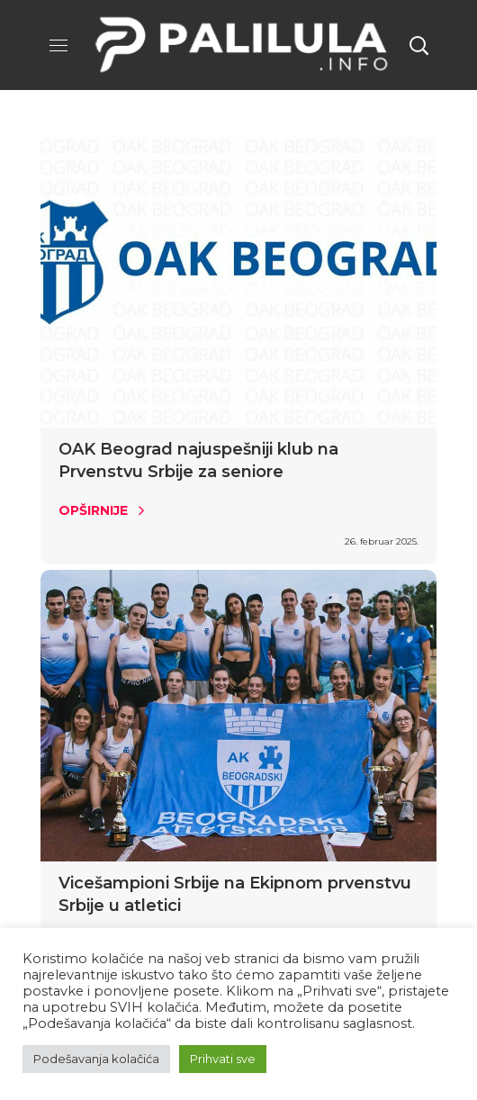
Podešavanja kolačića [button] (96, 1058)
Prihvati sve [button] (223, 1058)
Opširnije (93, 510)
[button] (419, 45)
